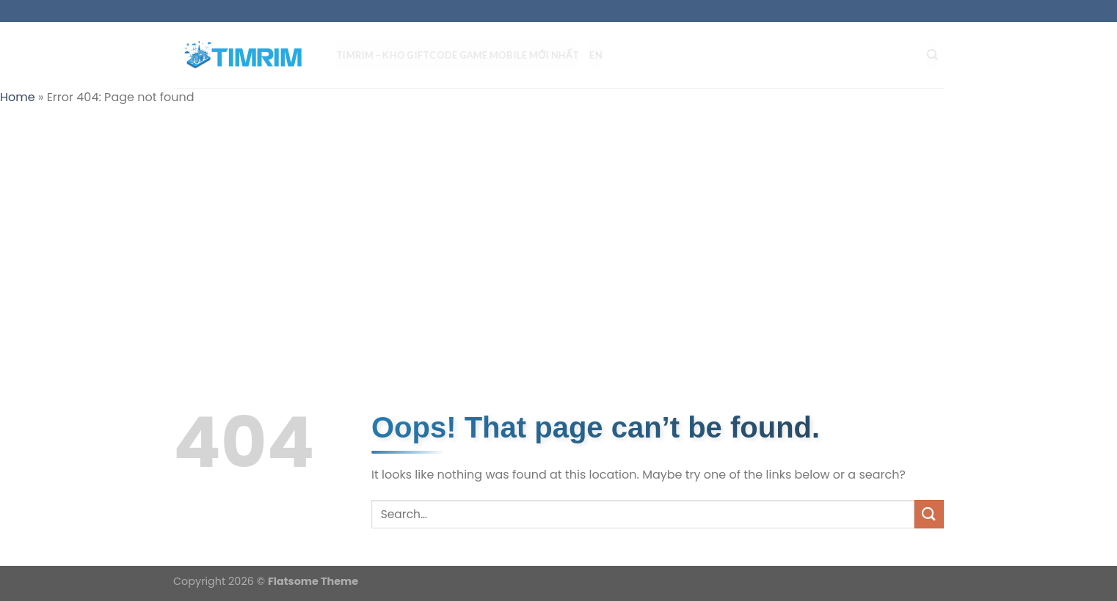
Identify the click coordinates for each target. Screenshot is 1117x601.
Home (17, 97)
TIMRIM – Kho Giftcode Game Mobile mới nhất (463, 55)
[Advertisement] (558, 224)
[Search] (938, 55)
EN (601, 55)
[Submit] (929, 514)
